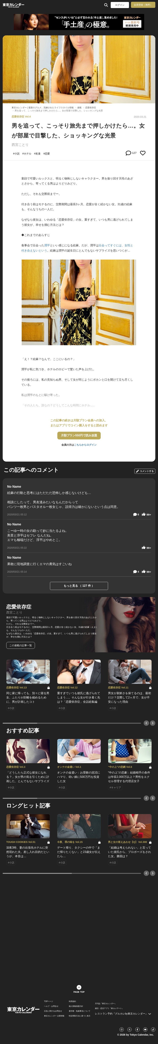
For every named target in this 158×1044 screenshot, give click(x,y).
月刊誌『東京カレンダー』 (105, 1003)
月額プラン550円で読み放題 (79, 435)
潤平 (47, 245)
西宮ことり (20, 145)
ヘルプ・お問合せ (51, 1006)
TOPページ (48, 1001)
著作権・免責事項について (79, 1011)
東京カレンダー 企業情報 (54, 1016)
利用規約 (72, 1001)
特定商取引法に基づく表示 (79, 1016)
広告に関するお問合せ (53, 1011)
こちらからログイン (85, 444)
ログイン (120, 5)
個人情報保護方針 (76, 1006)
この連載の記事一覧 (20, 645)
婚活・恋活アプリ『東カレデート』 (109, 1008)
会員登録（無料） (143, 4)
